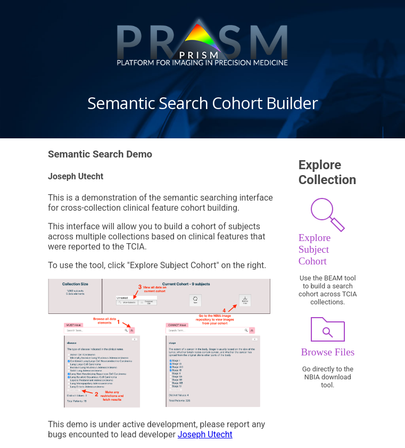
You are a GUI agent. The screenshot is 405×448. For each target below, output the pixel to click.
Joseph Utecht (205, 434)
